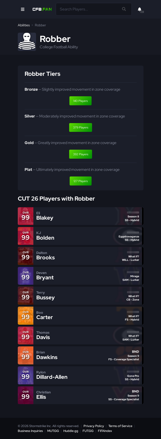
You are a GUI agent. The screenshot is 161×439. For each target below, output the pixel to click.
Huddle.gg (70, 431)
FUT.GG (88, 431)
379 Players (80, 127)
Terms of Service (120, 426)
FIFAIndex (105, 431)
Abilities (24, 25)
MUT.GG (53, 431)
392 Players (80, 154)
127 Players (81, 181)
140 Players (80, 101)
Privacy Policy (94, 426)
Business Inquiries (30, 431)
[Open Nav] (22, 9)
